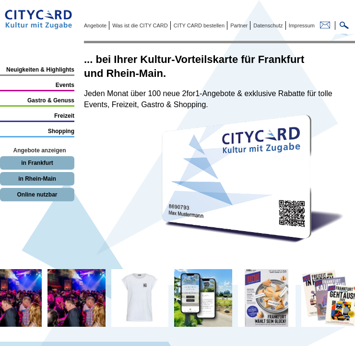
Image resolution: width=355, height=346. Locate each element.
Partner (238, 25)
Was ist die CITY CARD (139, 25)
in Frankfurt (37, 163)
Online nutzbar (37, 194)
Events (65, 85)
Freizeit (64, 115)
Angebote (95, 25)
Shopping (61, 131)
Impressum (301, 25)
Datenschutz (267, 25)
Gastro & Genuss (50, 100)
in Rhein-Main (37, 178)
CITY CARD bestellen (198, 25)
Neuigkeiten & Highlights (40, 69)
